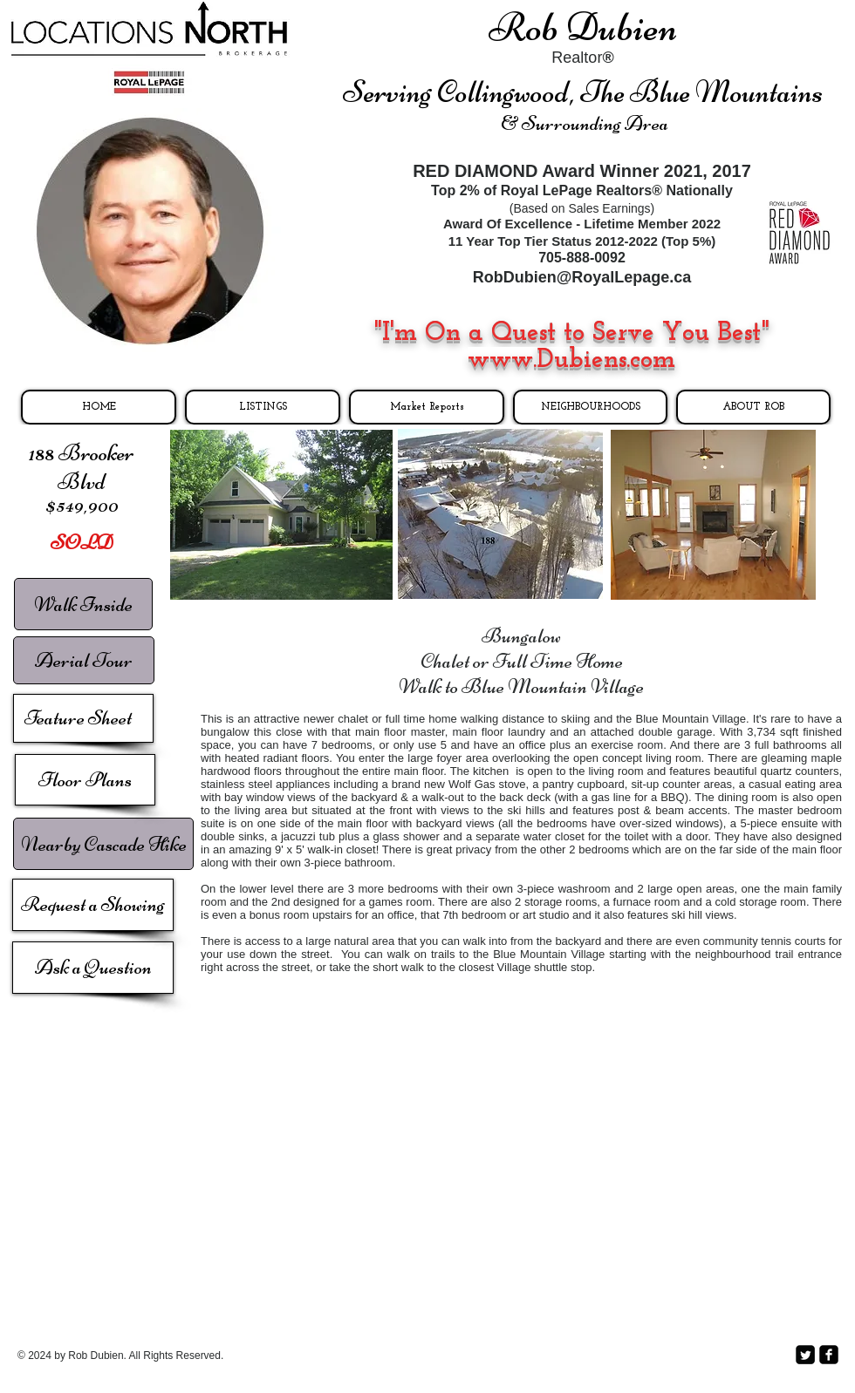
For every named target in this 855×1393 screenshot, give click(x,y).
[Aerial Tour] (83, 660)
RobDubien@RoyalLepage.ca (582, 277)
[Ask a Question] (93, 967)
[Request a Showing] (93, 905)
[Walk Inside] (83, 604)
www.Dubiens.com (571, 360)
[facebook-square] (828, 1354)
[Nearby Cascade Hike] (103, 844)
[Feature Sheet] (83, 718)
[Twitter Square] (805, 1354)
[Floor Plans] (85, 779)
